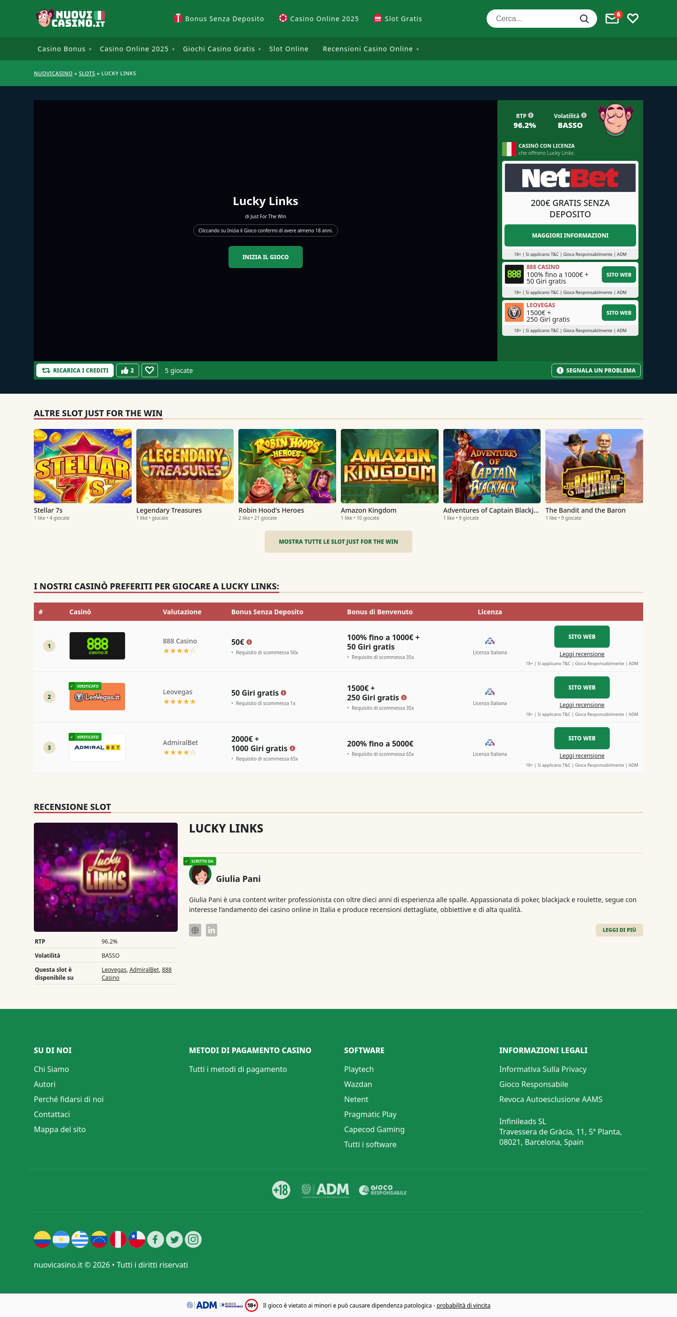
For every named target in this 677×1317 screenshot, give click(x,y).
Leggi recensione (582, 654)
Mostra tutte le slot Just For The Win (338, 542)
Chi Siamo (51, 1069)
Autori (44, 1084)
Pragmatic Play (370, 1114)
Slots (87, 73)
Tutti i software (370, 1144)
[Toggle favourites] (632, 18)
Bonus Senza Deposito (225, 18)
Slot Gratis (403, 18)
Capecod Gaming (374, 1129)
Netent (356, 1099)
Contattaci (52, 1114)
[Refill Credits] (75, 370)
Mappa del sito (60, 1129)
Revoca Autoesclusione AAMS (551, 1099)
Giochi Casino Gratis (219, 48)
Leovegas (114, 970)
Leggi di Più (619, 929)
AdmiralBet (144, 970)
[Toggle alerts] (612, 18)
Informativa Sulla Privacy (543, 1069)
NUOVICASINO (53, 73)
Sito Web (618, 274)
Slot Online (289, 48)
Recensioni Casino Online (368, 48)
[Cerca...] (542, 18)
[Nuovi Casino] (71, 18)
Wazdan (358, 1084)
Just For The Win (268, 216)
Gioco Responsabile (533, 1084)
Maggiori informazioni (570, 235)
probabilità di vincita (463, 1305)
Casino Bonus (62, 48)
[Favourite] (150, 370)
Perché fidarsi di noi (69, 1099)
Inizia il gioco (266, 257)
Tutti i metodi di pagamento (238, 1069)
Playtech (359, 1069)
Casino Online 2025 (324, 18)
